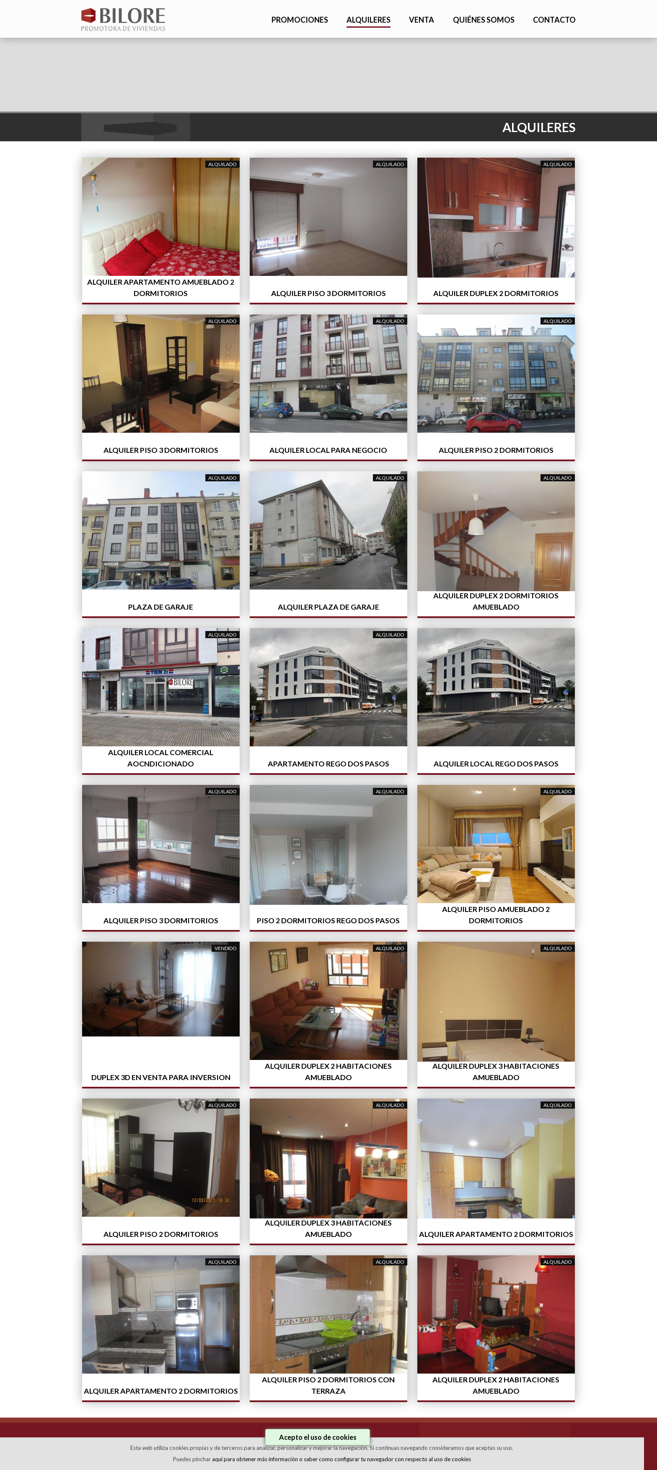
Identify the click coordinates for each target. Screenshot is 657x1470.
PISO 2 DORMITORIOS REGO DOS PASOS (328, 920)
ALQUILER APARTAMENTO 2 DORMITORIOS (496, 1234)
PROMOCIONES (300, 19)
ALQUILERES (369, 19)
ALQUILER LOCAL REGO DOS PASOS (496, 763)
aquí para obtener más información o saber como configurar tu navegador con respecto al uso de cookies (341, 1459)
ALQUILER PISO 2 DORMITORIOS (496, 450)
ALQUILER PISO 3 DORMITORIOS (328, 293)
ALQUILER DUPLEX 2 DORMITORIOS (496, 293)
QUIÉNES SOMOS (484, 19)
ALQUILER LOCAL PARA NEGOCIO (328, 450)
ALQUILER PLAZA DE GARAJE (328, 607)
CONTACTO (554, 19)
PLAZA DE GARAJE (160, 607)
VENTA (421, 19)
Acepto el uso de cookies (318, 1437)
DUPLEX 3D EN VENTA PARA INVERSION (160, 1077)
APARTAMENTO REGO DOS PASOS (328, 763)
